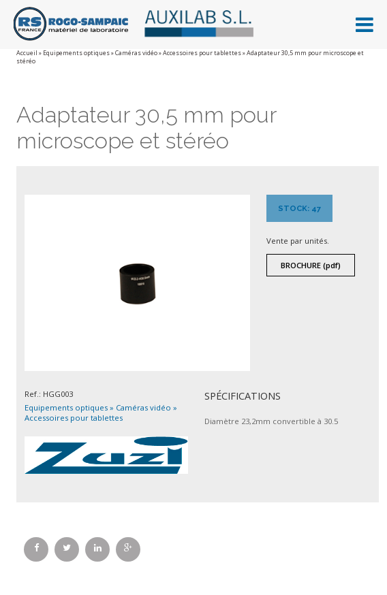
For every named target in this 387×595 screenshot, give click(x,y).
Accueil (26, 53)
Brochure (311, 265)
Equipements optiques (76, 53)
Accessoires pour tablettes (202, 53)
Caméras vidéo (136, 53)
